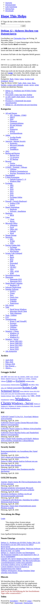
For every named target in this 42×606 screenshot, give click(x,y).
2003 (11, 186)
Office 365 (14, 230)
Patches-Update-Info (12, 246)
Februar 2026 (10, 364)
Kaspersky (13, 144)
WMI (12, 274)
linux (34, 83)
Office (37, 385)
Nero (11, 296)
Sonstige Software (11, 290)
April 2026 (9, 360)
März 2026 (9, 362)
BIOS (12, 216)
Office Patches (15, 250)
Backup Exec (14, 156)
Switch (12, 206)
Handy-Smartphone (12, 208)
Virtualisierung (10, 320)
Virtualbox (13, 326)
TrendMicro (14, 150)
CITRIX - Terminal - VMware (16, 168)
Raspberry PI (14, 286)
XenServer (13, 330)
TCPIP (12, 242)
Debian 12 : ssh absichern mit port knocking (21, 105)
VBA (12, 270)
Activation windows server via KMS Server (16, 565)
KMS (12, 128)
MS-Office (31, 385)
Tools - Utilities (11, 316)
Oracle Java (14, 298)
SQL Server (9, 306)
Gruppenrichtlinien (17, 124)
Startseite (8, 3)
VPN (11, 244)
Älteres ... (8, 368)
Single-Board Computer (14, 284)
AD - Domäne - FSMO (18, 116)
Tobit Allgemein (16, 314)
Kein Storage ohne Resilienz (11, 466)
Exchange (8, 184)
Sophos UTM (15, 204)
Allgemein (13, 226)
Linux (22, 79)
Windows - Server (11, 340)
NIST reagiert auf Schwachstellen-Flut (15, 458)
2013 (11, 192)
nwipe (10, 73)
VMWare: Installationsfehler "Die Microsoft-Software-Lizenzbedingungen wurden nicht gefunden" (20, 562)
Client (16, 79)
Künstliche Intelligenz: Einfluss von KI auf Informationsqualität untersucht (16, 495)
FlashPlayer (14, 140)
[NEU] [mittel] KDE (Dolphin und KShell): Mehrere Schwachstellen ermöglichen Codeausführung (20, 440)
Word (12, 234)
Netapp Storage (10, 236)
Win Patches (14, 252)
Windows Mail (15, 182)
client (24, 83)
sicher (37, 85)
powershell (17, 388)
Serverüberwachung (12, 276)
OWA (12, 200)
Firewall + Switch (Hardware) (16, 202)
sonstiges (13, 148)
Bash (11, 79)
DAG (12, 196)
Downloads (9, 11)
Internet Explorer (16, 166)
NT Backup (14, 160)
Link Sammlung (11, 7)
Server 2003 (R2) (16, 342)
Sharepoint (9, 278)
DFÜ (11, 240)
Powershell (14, 264)
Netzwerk (8, 238)
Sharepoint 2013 (16, 282)
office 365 (3, 388)
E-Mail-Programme (12, 178)
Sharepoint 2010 (16, 280)
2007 (11, 188)
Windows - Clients (12, 332)
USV (7, 318)
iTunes (12, 294)
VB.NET (13, 268)
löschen (3, 85)
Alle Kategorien (11, 352)
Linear (29, 601)
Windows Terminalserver (19, 172)
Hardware (13, 210)
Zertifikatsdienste (16, 134)
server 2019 (11, 394)
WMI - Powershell (35, 406)
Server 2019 (14, 350)
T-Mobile (13, 302)
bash (19, 83)
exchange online (30, 381)
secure (26, 85)
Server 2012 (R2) (16, 346)
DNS (11, 120)
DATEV (13, 292)
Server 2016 (14, 348)
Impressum (19, 603)
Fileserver (13, 122)
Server (11, 81)
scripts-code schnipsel (15, 85)
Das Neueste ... (10, 366)
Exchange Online (16, 198)
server (31, 85)
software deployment (31, 394)
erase (29, 83)
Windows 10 (14, 334)
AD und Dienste (11, 114)
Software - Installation (18, 212)
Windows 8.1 (14, 338)
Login (3, 519)
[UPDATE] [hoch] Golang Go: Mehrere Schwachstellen (21, 429)
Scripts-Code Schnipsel (13, 254)
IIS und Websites (16, 126)
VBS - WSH (14, 272)
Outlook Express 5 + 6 (18, 180)
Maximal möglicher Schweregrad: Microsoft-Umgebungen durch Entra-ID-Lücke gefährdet (17, 489)
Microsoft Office (11, 224)
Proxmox (13, 324)
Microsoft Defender (17, 146)
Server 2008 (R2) (16, 344)
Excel (12, 228)
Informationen (10, 5)
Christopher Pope (19, 38)
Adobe (7, 136)
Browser (8, 162)
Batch (12, 258)
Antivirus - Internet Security (15, 142)
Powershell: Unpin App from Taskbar (18, 95)
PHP (11, 262)
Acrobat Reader (15, 138)
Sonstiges (13, 300)
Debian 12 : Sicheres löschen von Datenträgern (18, 553)
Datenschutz (9, 9)
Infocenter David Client (18, 312)
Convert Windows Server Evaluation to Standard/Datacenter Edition (15, 568)
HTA (11, 260)
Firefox (12, 164)
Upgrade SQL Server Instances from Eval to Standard (20, 559)
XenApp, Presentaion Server (20, 174)
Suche (3, 24)
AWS (7, 152)
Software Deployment (13, 288)
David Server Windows (18, 310)
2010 (11, 190)
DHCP (12, 118)
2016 (11, 194)
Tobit (7, 308)
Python (12, 266)
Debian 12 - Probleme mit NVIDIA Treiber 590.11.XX (20, 543)
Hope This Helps (13, 16)
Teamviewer (14, 304)
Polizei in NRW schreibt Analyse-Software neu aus (19, 462)
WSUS (12, 132)
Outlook (13, 232)
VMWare (13, 170)
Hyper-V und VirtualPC (18, 322)
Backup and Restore (12, 154)
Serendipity (14, 601)
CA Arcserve (14, 158)
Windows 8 (14, 336)
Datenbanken (10, 176)
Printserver (14, 130)
